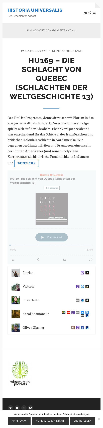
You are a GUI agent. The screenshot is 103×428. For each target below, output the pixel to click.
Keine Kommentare (67, 51)
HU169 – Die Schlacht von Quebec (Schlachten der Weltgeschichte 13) (51, 78)
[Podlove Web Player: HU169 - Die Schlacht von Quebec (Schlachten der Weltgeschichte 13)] (52, 217)
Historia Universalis (35, 10)
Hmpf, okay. (19, 420)
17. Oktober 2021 (34, 51)
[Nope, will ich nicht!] (98, 419)
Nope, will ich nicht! (50, 420)
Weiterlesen (27, 163)
